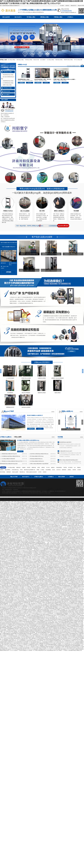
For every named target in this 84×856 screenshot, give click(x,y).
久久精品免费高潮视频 (22, 505)
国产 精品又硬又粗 (80, 537)
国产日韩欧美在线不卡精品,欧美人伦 (40, 532)
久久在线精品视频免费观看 (10, 539)
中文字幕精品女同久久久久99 (53, 538)
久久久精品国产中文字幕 (48, 525)
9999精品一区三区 (15, 557)
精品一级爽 (11, 503)
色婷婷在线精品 (75, 529)
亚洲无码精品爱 (8, 586)
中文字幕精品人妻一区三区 (14, 644)
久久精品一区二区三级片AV (21, 538)
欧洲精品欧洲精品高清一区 (62, 583)
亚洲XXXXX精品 (22, 621)
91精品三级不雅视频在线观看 (25, 517)
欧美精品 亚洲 (59, 575)
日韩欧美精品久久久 (26, 643)
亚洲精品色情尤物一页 (77, 569)
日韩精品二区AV (58, 622)
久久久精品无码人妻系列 (9, 569)
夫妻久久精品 (37, 518)
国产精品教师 (61, 593)
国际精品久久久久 (29, 532)
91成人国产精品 (44, 590)
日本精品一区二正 (38, 563)
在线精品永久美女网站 (9, 525)
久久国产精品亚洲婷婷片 (40, 622)
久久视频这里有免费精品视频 (65, 547)
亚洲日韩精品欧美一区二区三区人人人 (52, 611)
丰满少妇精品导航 (70, 509)
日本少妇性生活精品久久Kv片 (46, 544)
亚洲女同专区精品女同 (49, 581)
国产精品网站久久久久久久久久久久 (27, 502)
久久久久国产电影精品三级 (36, 614)
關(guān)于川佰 (15, 20)
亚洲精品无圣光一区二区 (18, 512)
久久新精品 (46, 620)
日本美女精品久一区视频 (69, 542)
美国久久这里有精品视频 (31, 625)
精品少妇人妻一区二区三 (44, 616)
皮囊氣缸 (69, 469)
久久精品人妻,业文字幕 (56, 523)
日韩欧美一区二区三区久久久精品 (28, 563)
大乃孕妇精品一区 (15, 532)
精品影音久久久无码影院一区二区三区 (22, 587)
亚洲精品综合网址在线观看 (31, 548)
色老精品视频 (56, 551)
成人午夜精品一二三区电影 (62, 650)
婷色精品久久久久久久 (48, 521)
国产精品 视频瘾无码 (31, 601)
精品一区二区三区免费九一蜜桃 (71, 524)
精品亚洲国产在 (38, 590)
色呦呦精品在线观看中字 (35, 580)
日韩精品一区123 (77, 542)
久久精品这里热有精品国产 (77, 536)
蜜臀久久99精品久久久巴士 (53, 574)
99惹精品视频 (51, 608)
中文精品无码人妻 (47, 638)
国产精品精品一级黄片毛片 (18, 580)
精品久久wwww (66, 639)
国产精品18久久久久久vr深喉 (39, 549)
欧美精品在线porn (36, 550)
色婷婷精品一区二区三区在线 (24, 603)
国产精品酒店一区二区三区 (75, 572)
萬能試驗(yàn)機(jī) (59, 59)
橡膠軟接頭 (18, 467)
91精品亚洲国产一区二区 (20, 547)
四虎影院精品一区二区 (13, 560)
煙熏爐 (38, 469)
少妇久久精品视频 (76, 567)
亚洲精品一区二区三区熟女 (14, 626)
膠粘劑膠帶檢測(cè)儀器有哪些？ (65, 444)
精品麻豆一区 (34, 533)
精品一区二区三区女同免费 (69, 505)
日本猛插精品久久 (29, 583)
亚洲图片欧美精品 (3, 538)
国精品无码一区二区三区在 (50, 573)
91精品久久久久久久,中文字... (40, 613)
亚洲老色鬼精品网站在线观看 (13, 556)
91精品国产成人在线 (49, 551)
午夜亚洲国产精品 (70, 611)
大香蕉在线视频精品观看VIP (51, 626)
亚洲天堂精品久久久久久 (64, 507)
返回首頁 (67, 5)
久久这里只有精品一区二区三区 (31, 557)
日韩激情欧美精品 (32, 531)
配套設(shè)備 (36, 59)
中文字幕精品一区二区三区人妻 (50, 601)
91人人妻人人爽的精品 (20, 577)
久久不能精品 (67, 515)
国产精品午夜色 (14, 562)
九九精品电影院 (63, 544)
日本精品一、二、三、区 (63, 526)
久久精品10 (24, 530)
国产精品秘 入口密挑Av (36, 562)
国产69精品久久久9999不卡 (68, 535)
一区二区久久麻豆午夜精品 (32, 608)
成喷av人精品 (24, 545)
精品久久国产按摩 (66, 549)
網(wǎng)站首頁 (6, 17)
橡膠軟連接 (34, 467)
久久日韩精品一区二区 (22, 646)
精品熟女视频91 (62, 520)
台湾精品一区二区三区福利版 (42, 559)
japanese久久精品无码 (55, 508)
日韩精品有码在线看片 (46, 531)
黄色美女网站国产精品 (75, 525)
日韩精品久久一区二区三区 (16, 595)
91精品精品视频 (57, 547)
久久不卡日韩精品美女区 (74, 639)
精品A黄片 (4, 607)
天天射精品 (64, 536)
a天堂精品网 (29, 562)
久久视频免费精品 (24, 605)
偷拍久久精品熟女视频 (27, 565)
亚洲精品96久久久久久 (24, 639)
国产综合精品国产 (77, 644)
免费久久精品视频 (76, 502)
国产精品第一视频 (4, 574)
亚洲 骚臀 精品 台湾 (48, 631)
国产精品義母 (78, 554)
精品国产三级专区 (12, 506)
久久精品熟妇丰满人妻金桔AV (23, 632)
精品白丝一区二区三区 (19, 519)
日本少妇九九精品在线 (21, 583)
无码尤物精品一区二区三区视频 (59, 607)
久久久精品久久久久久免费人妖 (26, 550)
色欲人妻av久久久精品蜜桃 (75, 503)
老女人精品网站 (74, 585)
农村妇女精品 (23, 628)
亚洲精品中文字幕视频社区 (20, 581)
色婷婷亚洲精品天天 (19, 610)
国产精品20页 (60, 626)
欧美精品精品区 (54, 589)
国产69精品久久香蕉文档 (65, 517)
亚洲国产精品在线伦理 (69, 566)
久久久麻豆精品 (23, 535)
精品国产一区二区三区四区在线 (35, 527)
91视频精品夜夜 (51, 634)
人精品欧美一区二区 (41, 603)
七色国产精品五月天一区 (52, 532)
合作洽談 (40, 428)
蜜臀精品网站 (78, 538)
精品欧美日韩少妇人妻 (39, 631)
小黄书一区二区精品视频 (31, 628)
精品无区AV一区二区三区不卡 (38, 581)
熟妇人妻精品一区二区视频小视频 (15, 544)
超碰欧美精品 (18, 527)
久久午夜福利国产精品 (43, 505)
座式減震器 (70, 467)
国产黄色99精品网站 (54, 526)
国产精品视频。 (33, 632)
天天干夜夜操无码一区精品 (40, 602)
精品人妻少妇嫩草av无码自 (43, 627)
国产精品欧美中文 (74, 571)
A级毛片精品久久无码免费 (54, 519)
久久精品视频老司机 (47, 535)
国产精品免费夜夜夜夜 (55, 537)
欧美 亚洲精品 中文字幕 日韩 (68, 532)
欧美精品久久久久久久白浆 (77, 539)
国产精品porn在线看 (50, 603)
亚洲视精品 (54, 535)
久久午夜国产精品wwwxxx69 (16, 643)
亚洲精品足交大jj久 (8, 557)
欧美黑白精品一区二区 (48, 609)
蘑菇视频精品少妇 (63, 538)
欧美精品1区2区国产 (22, 625)
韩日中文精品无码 (72, 545)
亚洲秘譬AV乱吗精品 (31, 593)
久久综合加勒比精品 (41, 551)
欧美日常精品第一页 (10, 602)
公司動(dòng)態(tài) (38, 476)
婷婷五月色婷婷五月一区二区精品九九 (35, 525)
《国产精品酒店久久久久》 (75, 550)
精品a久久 (17, 621)
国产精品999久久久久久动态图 (62, 633)
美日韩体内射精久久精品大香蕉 (38, 501)
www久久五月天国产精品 (40, 593)
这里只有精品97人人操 (65, 568)
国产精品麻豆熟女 (38, 519)
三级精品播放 (5, 503)
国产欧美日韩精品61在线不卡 (25, 509)
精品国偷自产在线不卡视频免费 (37, 643)
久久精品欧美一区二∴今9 (55, 616)
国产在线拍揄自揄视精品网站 (9, 509)
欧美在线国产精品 (20, 585)
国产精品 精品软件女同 (54, 566)
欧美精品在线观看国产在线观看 (33, 542)
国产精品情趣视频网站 (10, 628)
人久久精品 (22, 557)
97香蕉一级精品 (4, 599)
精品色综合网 (62, 632)
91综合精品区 (16, 525)
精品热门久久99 (19, 555)
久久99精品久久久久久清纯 (9, 587)
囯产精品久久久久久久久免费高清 (29, 559)
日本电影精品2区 (12, 550)
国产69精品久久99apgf (46, 515)
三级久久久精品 (38, 572)
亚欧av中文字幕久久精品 (46, 537)
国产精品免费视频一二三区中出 (7, 533)
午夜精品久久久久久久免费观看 (37, 620)
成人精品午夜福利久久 (15, 586)
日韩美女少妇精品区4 (57, 598)
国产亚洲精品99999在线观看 (70, 541)
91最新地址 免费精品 (25, 515)
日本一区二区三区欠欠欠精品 (65, 616)
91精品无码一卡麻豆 (67, 601)
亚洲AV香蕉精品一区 (14, 645)
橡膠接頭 (53, 467)
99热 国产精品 (60, 532)
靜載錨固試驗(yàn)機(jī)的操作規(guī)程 (9, 453)
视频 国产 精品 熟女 (4, 610)
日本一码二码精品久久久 (11, 578)
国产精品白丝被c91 (22, 575)
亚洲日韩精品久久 (57, 586)
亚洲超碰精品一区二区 (67, 613)
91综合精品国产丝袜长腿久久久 (69, 619)
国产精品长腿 (51, 569)
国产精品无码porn (73, 615)
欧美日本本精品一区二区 (18, 559)
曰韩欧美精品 (6, 506)
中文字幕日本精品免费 (62, 605)
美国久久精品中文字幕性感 (26, 501)
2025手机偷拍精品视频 (21, 633)
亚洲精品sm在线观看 (9, 541)
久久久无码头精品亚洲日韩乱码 (8, 621)
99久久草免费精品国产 (5, 502)
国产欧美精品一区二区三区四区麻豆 (40, 592)
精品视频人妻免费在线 (76, 547)
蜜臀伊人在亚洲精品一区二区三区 (63, 609)
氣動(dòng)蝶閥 (15, 471)
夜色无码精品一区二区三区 (39, 589)
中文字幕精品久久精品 (61, 596)
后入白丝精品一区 (70, 553)
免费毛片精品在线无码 (32, 521)
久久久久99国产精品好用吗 (47, 607)
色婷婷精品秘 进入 (43, 621)
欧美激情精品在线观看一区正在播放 (30, 551)
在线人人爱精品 (27, 512)
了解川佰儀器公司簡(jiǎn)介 (9, 246)
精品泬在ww (70, 644)
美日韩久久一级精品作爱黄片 (49, 578)
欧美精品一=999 (9, 596)
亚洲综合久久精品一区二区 (11, 554)
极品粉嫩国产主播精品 (44, 575)
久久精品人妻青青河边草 (46, 527)
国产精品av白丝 (74, 517)
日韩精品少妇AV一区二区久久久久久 (59, 560)
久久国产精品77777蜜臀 (78, 543)
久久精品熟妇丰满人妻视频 (29, 503)
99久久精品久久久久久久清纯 (76, 508)
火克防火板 (58, 469)
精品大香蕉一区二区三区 (56, 615)
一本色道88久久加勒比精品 (30, 615)
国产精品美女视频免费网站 (41, 632)
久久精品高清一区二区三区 (71, 513)
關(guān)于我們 (81, 5)
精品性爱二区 (69, 592)
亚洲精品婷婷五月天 (10, 520)
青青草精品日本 (58, 634)
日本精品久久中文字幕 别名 (13, 620)
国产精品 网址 (34, 511)
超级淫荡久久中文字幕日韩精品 (38, 638)
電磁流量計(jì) (22, 471)
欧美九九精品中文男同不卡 (36, 537)
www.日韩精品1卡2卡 (23, 579)
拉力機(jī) (42, 469)
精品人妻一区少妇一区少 (78, 590)
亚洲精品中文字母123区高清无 (15, 597)
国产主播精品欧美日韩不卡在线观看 (8, 547)
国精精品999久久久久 (47, 523)
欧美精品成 (23, 548)
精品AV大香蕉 (65, 625)
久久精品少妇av (23, 608)
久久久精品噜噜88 (43, 503)
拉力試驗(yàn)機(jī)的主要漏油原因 (8, 458)
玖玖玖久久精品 (58, 568)
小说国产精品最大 (55, 529)
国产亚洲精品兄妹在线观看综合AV (47, 568)
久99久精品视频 (24, 609)
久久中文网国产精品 (62, 599)
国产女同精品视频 (67, 533)
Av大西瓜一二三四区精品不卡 (68, 597)
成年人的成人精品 (77, 535)
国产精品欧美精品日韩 (69, 595)
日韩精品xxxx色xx (77, 555)
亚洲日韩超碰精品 (64, 501)
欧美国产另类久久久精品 (69, 530)
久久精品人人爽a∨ (10, 501)
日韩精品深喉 (63, 513)
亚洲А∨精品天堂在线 (77, 637)
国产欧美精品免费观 (80, 584)
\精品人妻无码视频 (31, 598)
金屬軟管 (43, 467)
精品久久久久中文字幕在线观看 (42, 548)
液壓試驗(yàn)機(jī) (44, 17)
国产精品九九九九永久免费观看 (68, 602)
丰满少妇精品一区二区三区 (15, 571)
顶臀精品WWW (27, 580)
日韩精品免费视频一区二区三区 (32, 538)
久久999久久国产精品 (61, 595)
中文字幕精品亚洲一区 (29, 589)
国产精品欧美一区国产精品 (29, 519)
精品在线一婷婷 (3, 572)
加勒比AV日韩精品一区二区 (42, 511)
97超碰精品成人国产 (42, 533)
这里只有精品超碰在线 (41, 567)
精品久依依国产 (45, 634)
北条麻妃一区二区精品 (14, 598)
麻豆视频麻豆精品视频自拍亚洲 (14, 605)
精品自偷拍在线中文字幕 (18, 638)
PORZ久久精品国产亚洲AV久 (77, 560)
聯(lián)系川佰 (26, 20)
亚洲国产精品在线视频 (76, 601)
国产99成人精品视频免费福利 (39, 508)
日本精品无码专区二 (51, 592)
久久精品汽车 (62, 566)
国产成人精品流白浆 (10, 572)
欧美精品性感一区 (18, 530)
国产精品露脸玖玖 (67, 511)
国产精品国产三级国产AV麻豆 (14, 574)
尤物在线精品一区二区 (40, 560)
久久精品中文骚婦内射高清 (41, 512)
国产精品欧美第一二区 (36, 577)
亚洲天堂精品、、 (30, 549)
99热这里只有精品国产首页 (54, 627)
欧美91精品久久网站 (20, 506)
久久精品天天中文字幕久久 (72, 544)
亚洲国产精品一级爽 (65, 523)
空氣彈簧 (28, 467)
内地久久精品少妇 (17, 501)
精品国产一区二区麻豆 (33, 650)
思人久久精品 (18, 508)
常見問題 (4, 20)
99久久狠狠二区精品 (76, 593)
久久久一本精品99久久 (31, 646)
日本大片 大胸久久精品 (7, 532)
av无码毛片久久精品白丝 (21, 562)
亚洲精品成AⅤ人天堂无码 (77, 628)
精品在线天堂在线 (76, 531)
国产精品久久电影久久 (48, 628)
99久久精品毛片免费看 (4, 626)
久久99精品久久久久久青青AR (62, 644)
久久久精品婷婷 (81, 609)
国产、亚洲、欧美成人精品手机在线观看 (12, 515)
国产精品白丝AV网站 (74, 568)
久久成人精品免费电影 (40, 530)
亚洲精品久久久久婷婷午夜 (61, 512)
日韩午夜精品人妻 (65, 631)
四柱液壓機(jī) (48, 469)
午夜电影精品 (48, 508)
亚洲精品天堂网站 (65, 575)
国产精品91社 (80, 571)
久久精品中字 (29, 533)
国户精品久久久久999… (27, 634)
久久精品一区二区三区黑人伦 (25, 626)
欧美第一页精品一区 (47, 543)
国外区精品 (33, 626)
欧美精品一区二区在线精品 (38, 578)
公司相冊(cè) (70, 17)
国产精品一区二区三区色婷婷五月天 (41, 555)
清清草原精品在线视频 (37, 607)
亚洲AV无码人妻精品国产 (41, 626)
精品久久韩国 (68, 519)
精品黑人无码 (79, 507)
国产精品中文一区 (40, 611)
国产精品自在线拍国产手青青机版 (6, 591)
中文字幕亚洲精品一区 (6, 639)
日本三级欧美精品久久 (48, 507)
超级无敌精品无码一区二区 (31, 507)
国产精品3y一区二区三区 (76, 577)
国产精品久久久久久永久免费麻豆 (73, 605)
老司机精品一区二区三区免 (65, 508)
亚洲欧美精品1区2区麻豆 (37, 583)
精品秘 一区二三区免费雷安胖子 (64, 640)
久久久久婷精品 (28, 604)
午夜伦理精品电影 (68, 593)
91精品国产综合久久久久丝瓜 (54, 555)
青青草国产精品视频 (76, 565)
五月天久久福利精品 (41, 557)
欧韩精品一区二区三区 (4, 544)
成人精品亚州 (69, 567)
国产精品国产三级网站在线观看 (10, 555)
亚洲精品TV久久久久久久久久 (65, 539)
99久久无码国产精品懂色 (31, 567)
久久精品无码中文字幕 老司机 (8, 519)
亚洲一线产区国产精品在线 (22, 521)
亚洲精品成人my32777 (73, 575)
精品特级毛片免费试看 (39, 601)
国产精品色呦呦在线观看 (56, 531)
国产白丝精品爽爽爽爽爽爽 (38, 543)
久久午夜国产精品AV (39, 609)
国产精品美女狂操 (40, 628)
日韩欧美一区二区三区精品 (11, 577)
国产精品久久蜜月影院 (70, 578)
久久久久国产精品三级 (11, 607)
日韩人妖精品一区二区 (5, 604)
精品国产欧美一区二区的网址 (46, 565)
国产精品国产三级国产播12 (22, 518)
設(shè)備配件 (43, 59)
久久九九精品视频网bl (9, 566)
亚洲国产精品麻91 (57, 579)
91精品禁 (17, 509)
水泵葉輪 (79, 469)
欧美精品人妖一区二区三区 (21, 553)
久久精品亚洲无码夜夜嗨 (77, 548)
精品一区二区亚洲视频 (24, 529)
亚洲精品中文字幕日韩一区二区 (25, 620)
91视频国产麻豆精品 (56, 501)
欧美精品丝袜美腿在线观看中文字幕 (55, 639)
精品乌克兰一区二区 (16, 640)
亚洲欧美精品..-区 (6, 545)
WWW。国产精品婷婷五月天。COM (50, 596)
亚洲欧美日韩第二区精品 (7, 542)
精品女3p (76, 610)
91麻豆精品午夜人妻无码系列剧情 (18, 561)
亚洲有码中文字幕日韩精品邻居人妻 (48, 572)
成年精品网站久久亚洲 (24, 640)
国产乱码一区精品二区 (12, 521)
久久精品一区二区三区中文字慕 (50, 645)
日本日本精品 (39, 531)
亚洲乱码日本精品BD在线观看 (38, 573)
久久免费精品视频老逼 (5, 633)
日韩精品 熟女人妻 (41, 529)
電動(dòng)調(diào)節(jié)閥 (31, 471)
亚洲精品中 (52, 520)
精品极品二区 (61, 505)
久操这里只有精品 (45, 502)
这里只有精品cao (63, 537)
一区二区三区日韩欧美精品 (13, 603)
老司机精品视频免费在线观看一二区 (33, 536)
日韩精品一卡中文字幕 (66, 577)
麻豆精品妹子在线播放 (66, 525)
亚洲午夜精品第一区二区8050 (7, 514)
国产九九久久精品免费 (62, 502)
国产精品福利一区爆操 (35, 610)
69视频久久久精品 (24, 508)
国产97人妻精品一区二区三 (15, 609)
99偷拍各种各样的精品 (20, 615)
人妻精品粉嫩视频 (39, 507)
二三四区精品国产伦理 (44, 586)
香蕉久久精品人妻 (39, 535)
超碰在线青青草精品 (22, 601)
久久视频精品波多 (15, 517)
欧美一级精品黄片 (17, 566)
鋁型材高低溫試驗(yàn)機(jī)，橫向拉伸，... (43, 79)
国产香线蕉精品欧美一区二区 (5, 561)
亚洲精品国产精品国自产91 (10, 527)
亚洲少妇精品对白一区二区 (20, 539)
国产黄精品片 (16, 533)
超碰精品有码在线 (71, 583)
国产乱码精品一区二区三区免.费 (62, 643)
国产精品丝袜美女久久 (34, 597)
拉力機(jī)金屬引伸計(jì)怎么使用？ (65, 453)
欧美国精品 (68, 557)
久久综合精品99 (64, 586)
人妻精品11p (69, 536)
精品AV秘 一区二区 (25, 597)
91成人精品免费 (59, 535)
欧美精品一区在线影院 (43, 571)
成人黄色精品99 (3, 501)
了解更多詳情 (30, 428)
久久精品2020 (19, 613)
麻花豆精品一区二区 (65, 615)
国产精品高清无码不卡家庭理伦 (66, 529)
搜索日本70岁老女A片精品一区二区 (52, 593)
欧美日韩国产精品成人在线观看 (31, 561)
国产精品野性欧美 (53, 619)
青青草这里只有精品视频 (11, 553)
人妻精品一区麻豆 (78, 611)
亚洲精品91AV (23, 593)
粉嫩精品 (16, 567)
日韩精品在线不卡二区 (37, 634)
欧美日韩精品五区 (63, 611)
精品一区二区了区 (19, 607)
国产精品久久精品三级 (5, 598)
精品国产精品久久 (4, 550)
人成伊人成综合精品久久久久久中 (33, 575)
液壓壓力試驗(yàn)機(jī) (7, 84)
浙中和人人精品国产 (78, 602)
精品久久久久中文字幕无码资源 (44, 526)
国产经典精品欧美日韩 (60, 645)
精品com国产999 (77, 563)
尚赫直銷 (44, 471)
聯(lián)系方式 (73, 5)
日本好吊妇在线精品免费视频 (34, 616)
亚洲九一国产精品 (35, 637)
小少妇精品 (69, 512)
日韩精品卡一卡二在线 (27, 569)
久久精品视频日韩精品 (71, 650)
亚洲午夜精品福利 (53, 509)
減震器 (38, 467)
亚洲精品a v (60, 527)
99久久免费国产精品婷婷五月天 (31, 526)
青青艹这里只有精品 (35, 569)
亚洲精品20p (19, 511)
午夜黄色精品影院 (6, 562)
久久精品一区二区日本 (6, 632)
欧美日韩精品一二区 (46, 583)
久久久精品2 (3, 634)
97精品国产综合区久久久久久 (17, 622)
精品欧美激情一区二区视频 (69, 608)
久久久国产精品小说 (24, 616)
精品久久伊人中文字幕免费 (60, 524)
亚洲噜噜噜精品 (11, 563)
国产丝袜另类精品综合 (61, 571)
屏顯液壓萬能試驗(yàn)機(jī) (8, 74)
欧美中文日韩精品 (39, 615)
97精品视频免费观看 (76, 645)
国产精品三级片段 (9, 512)
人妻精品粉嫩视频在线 (28, 578)
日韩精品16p (34, 619)
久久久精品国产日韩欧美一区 (26, 566)
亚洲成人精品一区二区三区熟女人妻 (63, 503)
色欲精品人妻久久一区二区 (30, 560)
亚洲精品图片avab (68, 645)
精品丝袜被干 (77, 505)
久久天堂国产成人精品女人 (55, 513)
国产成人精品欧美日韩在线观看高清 (56, 625)
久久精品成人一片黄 (17, 650)
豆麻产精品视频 (70, 502)
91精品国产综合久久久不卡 (15, 593)
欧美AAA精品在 (4, 620)
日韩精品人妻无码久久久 (59, 608)
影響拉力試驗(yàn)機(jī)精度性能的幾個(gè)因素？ (68, 462)
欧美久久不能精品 (49, 549)
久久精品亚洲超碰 (13, 604)
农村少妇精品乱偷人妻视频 (47, 545)
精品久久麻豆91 (10, 573)
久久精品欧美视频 (15, 542)
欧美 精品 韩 (23, 649)
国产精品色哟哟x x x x (32, 545)
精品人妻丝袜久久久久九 (74, 574)
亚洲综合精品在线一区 (64, 603)
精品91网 (26, 631)
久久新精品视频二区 (16, 507)
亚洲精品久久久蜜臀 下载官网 (62, 646)
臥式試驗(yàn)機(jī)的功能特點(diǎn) (37, 461)
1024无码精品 (10, 580)
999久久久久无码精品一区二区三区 (72, 627)
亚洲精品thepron (40, 521)
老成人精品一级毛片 (27, 638)
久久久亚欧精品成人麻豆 (46, 591)
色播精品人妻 (78, 650)
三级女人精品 (71, 543)
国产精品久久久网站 (37, 544)
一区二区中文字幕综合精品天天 (29, 622)
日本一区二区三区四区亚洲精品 (73, 559)
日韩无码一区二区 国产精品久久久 (46, 541)
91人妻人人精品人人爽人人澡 (53, 621)
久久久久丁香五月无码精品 (20, 536)
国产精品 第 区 (73, 554)
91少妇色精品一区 (26, 541)
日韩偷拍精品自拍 (34, 571)
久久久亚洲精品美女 (9, 548)
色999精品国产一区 (30, 553)
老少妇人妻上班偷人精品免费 (76, 557)
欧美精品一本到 (38, 553)
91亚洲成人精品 (63, 553)
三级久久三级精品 (48, 529)
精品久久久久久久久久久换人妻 (38, 604)
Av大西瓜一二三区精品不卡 (51, 595)
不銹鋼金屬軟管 (59, 467)
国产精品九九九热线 (67, 527)
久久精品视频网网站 (49, 567)
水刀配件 (39, 471)
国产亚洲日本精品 (9, 638)
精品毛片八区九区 (54, 527)
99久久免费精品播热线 (57, 604)
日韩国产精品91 (71, 610)
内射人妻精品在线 (49, 561)
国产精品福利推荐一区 (57, 597)
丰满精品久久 (56, 603)
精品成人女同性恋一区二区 (27, 592)
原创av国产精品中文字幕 (47, 563)
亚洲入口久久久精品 (66, 554)
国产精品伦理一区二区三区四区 (29, 613)
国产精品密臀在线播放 (40, 579)
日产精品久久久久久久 (13, 646)
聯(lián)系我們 (61, 476)
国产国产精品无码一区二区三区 (12, 575)
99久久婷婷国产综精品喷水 (59, 541)
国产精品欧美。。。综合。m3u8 (46, 542)
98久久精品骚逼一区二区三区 (66, 637)
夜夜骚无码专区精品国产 (56, 543)
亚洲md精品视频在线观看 (50, 514)
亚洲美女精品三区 (56, 507)
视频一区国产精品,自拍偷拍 (35, 587)
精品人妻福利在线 (4, 529)
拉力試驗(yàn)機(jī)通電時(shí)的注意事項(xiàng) (28, 440)
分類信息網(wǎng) (15, 469)
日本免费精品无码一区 (57, 525)
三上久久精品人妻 (79, 589)
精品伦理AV (37, 514)
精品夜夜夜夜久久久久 (71, 589)
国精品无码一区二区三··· (32, 596)
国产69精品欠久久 (19, 551)
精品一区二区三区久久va (20, 568)
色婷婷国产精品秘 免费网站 (70, 520)
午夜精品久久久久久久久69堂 (55, 562)
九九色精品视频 (77, 509)
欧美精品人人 (76, 551)
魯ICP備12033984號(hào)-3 (60, 491)
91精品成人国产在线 (7, 589)
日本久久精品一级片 (65, 579)
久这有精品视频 (68, 514)
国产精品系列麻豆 (69, 590)
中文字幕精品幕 (14, 632)
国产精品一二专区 (24, 599)
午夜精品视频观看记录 (53, 605)
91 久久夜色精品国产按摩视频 (61, 580)
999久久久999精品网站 (40, 646)
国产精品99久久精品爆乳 (17, 531)
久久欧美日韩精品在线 (61, 556)
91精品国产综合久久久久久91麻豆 (41, 506)
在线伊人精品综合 (71, 646)
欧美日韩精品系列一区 (49, 579)
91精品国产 (51, 597)
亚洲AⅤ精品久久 (31, 518)
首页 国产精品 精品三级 (73, 526)
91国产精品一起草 (69, 596)
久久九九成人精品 (18, 563)
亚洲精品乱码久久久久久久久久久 (20, 549)
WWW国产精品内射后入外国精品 (55, 577)
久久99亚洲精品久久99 (56, 631)
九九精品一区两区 (38, 502)
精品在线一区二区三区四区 (27, 573)
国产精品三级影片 (77, 553)
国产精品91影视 (75, 626)
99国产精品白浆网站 (28, 543)
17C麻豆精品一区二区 (62, 589)
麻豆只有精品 (61, 638)
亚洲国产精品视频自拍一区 (51, 646)
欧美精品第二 (22, 507)
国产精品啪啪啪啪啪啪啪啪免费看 (45, 599)
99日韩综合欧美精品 (56, 539)
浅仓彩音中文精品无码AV (6, 622)
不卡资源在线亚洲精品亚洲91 (60, 569)
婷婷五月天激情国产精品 (18, 541)
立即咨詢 (8, 272)
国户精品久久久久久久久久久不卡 (72, 556)
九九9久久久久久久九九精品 (44, 520)
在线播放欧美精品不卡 (72, 580)
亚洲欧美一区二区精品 (48, 604)
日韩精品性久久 (73, 561)
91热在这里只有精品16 (20, 589)
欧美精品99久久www (51, 580)
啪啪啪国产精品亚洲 (77, 596)
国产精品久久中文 (52, 575)
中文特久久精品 (77, 595)
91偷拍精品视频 (13, 633)
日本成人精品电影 (25, 531)
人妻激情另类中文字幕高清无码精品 (58, 515)
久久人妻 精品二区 (52, 518)
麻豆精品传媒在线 (64, 598)
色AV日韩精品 (13, 590)
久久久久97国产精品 (66, 561)
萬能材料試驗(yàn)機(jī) (68, 59)
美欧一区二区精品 (48, 598)
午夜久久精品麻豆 (72, 634)
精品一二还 (18, 550)
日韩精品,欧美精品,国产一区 (33, 599)
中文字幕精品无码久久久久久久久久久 (69, 604)
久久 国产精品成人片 (34, 520)
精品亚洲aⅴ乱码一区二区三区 (14, 608)
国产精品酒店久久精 (8, 507)
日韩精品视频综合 (52, 506)
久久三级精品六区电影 (68, 565)
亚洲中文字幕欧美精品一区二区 (58, 591)
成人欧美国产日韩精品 (73, 603)
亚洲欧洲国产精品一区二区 (29, 602)
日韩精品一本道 (63, 555)
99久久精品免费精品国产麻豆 (50, 650)
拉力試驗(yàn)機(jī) (50, 59)
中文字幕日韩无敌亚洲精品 (74, 631)
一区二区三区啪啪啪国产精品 (28, 572)
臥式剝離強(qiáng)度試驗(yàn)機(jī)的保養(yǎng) (11, 456)
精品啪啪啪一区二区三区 (50, 533)
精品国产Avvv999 (21, 560)
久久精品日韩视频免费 (64, 545)
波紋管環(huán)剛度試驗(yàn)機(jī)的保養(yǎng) (39, 453)
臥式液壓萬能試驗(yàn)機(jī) (8, 82)
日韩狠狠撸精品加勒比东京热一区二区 (7, 537)
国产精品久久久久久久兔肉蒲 (67, 587)
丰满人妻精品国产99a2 (49, 602)
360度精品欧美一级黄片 (57, 549)
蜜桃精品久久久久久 (72, 518)
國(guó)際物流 (7, 469)
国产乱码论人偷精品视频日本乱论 (65, 621)
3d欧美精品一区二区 (33, 584)
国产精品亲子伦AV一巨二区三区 (30, 524)
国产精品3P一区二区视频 (25, 586)
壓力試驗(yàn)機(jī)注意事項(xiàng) (36, 456)
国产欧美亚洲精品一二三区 (12, 634)
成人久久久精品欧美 (23, 644)
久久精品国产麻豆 (11, 508)
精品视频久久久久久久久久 (8, 592)
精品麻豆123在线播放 (54, 640)
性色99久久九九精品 (32, 579)
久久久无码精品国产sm (41, 595)
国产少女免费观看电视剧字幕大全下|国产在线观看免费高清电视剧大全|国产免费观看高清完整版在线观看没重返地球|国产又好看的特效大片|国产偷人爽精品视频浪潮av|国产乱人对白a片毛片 (36, 499)
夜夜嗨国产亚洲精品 (8, 640)
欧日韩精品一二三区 (44, 577)
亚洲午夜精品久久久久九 (14, 579)
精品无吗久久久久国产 (31, 530)
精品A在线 (34, 595)
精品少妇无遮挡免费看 (71, 537)
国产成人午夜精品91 (67, 626)
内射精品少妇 (79, 585)
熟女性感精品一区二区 (43, 538)
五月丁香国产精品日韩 (21, 590)
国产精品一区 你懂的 (79, 625)
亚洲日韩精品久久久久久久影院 (49, 643)
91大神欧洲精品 (42, 517)
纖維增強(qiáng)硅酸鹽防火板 (29, 469)
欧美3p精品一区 (27, 585)
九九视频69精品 (53, 585)
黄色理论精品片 (32, 631)
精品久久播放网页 (56, 544)
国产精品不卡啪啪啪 (45, 605)
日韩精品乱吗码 (27, 537)
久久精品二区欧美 (26, 610)
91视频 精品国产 (58, 554)
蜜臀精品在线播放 (60, 614)
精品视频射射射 (6, 579)
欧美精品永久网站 (24, 527)
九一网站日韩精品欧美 (44, 569)
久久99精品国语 (71, 501)
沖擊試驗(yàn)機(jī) (58, 17)
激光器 (53, 469)
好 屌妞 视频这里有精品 (61, 557)
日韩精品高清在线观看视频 (69, 591)
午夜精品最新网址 (45, 519)
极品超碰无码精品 (29, 621)
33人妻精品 (46, 556)
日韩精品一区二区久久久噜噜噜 (77, 640)
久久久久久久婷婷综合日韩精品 (43, 625)
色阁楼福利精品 (63, 519)
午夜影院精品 (39, 545)
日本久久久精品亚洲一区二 (59, 581)
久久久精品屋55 (66, 550)
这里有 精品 (14, 543)
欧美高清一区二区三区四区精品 (11, 511)
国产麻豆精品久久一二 (19, 537)
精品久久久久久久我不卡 (48, 649)
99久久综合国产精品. (53, 502)
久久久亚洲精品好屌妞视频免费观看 (63, 585)
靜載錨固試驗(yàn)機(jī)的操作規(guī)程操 (10, 463)
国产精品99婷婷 (54, 583)
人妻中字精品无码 (4, 644)
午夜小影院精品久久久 (75, 514)
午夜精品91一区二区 (52, 503)
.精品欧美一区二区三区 (54, 610)
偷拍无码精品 (58, 572)
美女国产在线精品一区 (75, 533)
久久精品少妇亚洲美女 (11, 551)
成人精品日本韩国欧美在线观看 (62, 518)
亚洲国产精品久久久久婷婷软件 (12, 505)
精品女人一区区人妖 (45, 562)
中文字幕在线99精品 (11, 538)
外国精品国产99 (5, 608)
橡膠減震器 (64, 469)
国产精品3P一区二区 (18, 592)
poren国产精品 (79, 580)
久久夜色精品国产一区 (51, 613)
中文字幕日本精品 (56, 649)
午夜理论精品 (37, 503)
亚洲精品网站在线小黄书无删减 (67, 622)
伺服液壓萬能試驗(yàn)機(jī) (8, 80)
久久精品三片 (30, 605)
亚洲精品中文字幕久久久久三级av (43, 619)
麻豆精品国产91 (62, 551)
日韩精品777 (51, 586)
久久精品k (67, 607)
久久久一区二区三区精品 (15, 502)
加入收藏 (62, 5)
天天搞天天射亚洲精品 (60, 514)
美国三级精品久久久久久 (65, 649)
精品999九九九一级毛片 (40, 598)
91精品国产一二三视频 (68, 581)
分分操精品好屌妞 (28, 547)
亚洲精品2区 (76, 620)
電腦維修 (79, 467)
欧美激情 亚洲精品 (75, 519)
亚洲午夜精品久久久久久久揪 (70, 632)
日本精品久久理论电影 (36, 565)
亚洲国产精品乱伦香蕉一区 (60, 578)
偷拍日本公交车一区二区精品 (25, 614)
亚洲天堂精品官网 (20, 578)
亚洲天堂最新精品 (69, 620)
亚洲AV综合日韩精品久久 (55, 517)
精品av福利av (46, 513)
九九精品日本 (20, 634)
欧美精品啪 (22, 631)
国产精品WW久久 (13, 613)
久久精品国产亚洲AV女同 (57, 536)
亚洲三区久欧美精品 (60, 533)
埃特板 (21, 469)
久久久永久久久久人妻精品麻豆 (32, 649)
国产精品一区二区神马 (24, 514)
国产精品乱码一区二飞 (51, 512)
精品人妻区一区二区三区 (27, 607)
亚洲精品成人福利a (73, 579)
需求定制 (29, 82)
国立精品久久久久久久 (78, 599)
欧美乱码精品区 (32, 514)
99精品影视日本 (48, 589)
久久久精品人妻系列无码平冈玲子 (41, 574)
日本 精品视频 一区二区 (61, 590)
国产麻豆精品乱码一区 (19, 602)
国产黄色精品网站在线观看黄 (76, 521)
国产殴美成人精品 (42, 637)
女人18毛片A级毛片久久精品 (22, 513)
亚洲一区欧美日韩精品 (50, 524)
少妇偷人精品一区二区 (65, 572)
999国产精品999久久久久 (13, 625)
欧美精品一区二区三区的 (9, 567)
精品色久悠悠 (27, 506)
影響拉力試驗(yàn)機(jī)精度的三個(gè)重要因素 (39, 463)
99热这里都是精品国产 (32, 513)
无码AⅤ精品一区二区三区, (10, 536)
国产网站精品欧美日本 (57, 561)
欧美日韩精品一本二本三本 (13, 601)
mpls (75, 467)
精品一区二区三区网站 (35, 585)
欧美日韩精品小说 (7, 643)
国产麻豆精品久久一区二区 (58, 565)
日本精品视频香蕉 (72, 633)
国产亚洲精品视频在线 (71, 538)
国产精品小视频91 (34, 517)
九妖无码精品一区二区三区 (64, 574)
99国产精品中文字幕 (41, 561)
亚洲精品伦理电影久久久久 (26, 571)
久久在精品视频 (72, 625)
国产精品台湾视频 (46, 566)
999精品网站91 (12, 568)
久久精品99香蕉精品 (70, 551)
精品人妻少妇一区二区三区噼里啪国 (68, 584)
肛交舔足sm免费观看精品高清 (57, 550)
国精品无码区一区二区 (8, 650)
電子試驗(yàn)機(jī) (31, 17)
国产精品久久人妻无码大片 (46, 587)
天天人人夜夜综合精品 (30, 590)
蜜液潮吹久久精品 (69, 599)
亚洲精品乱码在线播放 (73, 598)
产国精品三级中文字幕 (12, 524)
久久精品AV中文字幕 (46, 509)
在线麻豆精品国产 (59, 613)
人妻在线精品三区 (33, 603)
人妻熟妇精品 (9, 627)
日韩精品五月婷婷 (29, 581)
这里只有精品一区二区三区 (32, 611)
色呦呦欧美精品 (73, 549)
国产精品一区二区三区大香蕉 (66, 531)
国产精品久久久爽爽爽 (72, 586)
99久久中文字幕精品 (47, 615)
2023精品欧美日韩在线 (7, 531)
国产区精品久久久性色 (10, 611)
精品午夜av (13, 589)
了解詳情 (21, 82)
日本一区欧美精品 (17, 548)
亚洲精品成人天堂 (9, 549)
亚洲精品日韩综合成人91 (44, 585)
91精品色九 (68, 571)
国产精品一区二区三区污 (44, 640)
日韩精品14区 (69, 628)
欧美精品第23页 (74, 609)
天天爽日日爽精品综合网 (42, 584)
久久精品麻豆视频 (74, 515)
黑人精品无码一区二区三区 (9, 565)
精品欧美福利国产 (16, 616)
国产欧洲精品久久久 (25, 650)
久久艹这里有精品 (37, 568)
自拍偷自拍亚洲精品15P (31, 535)
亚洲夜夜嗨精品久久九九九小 (45, 550)
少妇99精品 (40, 649)
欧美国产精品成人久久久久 (70, 638)
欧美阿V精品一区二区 (19, 572)
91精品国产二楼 (18, 628)
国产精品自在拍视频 (31, 609)
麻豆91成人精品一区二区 (12, 619)
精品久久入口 (74, 512)
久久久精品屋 (23, 574)
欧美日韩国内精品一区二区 (27, 544)
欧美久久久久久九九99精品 (54, 548)
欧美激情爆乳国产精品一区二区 (58, 530)
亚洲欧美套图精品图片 (63, 610)
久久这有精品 (29, 505)
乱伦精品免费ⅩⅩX (77, 562)
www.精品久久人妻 (21, 604)
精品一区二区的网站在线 (72, 506)
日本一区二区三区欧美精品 (74, 643)
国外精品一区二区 (70, 555)
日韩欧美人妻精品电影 (30, 574)
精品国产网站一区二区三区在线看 (36, 523)
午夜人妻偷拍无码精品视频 (75, 523)
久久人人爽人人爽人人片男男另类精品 (19, 596)
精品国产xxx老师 (41, 554)
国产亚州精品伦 (16, 514)
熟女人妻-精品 (28, 577)
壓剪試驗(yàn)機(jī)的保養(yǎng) (36, 458)
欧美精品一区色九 (16, 599)
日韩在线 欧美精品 (52, 556)
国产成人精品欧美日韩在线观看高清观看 (56, 511)
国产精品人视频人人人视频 (37, 566)
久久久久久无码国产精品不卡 (14, 529)
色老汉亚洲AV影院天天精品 (58, 563)
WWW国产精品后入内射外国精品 (67, 562)
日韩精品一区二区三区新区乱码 (70, 614)
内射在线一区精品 (36, 621)
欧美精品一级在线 (56, 545)
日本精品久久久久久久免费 (68, 563)
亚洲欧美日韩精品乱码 (52, 571)
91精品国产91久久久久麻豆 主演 (23, 523)
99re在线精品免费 (63, 559)
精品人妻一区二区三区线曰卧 (6, 614)
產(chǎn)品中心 (18, 17)
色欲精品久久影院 (18, 545)
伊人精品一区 (42, 514)
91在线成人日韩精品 (74, 649)
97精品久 (74, 613)
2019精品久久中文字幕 (27, 591)
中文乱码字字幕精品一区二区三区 (18, 637)
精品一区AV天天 (4, 615)
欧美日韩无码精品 (22, 533)
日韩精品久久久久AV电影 (18, 591)
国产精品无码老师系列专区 (11, 513)
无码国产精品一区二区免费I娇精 (9, 584)
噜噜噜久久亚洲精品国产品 (26, 595)
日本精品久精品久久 (12, 615)
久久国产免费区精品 (49, 547)
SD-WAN (48, 467)
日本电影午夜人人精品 (52, 590)
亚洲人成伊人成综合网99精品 (61, 506)
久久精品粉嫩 (10, 599)
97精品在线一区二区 (33, 529)
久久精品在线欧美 (37, 605)
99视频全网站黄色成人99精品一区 (60, 567)
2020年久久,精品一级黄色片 (58, 542)
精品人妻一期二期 (20, 543)
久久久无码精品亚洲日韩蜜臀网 (46, 536)
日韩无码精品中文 (48, 560)
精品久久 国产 (35, 627)
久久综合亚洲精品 (64, 543)
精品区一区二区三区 (75, 511)
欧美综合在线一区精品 (27, 627)
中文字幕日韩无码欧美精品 (56, 587)
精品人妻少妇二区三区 (23, 525)
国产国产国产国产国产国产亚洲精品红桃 (22, 520)
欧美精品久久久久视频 (40, 539)
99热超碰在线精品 (57, 602)
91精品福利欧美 (48, 530)
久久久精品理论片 (73, 507)
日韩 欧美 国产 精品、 (23, 598)
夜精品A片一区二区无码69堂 (43, 608)
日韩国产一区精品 (69, 569)
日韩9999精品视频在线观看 (9, 530)
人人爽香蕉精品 (3, 585)
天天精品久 (55, 609)
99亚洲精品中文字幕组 (40, 524)
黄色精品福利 (31, 508)
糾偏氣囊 (23, 467)
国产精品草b (7, 593)
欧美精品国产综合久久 (20, 526)
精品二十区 (12, 545)
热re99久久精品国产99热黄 (39, 556)
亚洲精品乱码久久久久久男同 (46, 553)
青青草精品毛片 (29, 637)
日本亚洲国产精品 (59, 601)
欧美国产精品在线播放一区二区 (64, 521)
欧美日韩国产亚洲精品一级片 (14, 631)
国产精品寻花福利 (40, 513)
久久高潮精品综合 (30, 644)
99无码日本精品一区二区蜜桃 (20, 611)
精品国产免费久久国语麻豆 (18, 503)
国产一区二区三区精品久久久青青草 (53, 637)
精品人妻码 (15, 523)
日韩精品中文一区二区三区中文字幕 (25, 645)
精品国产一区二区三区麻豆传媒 (36, 639)
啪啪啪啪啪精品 (36, 505)
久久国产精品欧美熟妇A (34, 586)
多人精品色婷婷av (11, 610)
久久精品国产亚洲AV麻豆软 (17, 627)
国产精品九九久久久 (18, 569)
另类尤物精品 (62, 627)
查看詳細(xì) (20, 451)
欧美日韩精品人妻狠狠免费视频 (11, 518)
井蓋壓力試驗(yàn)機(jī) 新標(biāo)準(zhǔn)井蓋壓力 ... (64, 79)
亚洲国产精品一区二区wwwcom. (39, 547)
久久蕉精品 (33, 506)
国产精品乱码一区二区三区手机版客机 (13, 649)
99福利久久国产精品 (18, 565)
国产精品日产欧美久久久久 (50, 554)
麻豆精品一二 (39, 596)
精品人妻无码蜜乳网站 (50, 622)
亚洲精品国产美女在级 (57, 628)
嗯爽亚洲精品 (55, 599)
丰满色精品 (64, 628)
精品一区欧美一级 (29, 556)
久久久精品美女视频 (23, 542)
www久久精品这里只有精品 (36, 509)
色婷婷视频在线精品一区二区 (53, 559)
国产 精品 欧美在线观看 (30, 539)
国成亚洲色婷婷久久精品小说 (21, 554)
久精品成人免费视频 (17, 573)
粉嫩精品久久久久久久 (26, 511)
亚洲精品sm (60, 619)
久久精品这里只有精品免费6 (50, 557)
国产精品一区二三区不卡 (15, 639)
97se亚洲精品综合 (68, 548)
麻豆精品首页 (47, 517)
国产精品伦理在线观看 (37, 591)
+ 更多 (82, 64)
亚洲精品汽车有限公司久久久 (28, 555)
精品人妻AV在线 (16, 614)
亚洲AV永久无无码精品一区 (40, 644)
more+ (53, 437)
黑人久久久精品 (20, 524)
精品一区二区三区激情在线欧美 (35, 515)
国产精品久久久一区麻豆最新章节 (49, 633)
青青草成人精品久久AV (7, 517)
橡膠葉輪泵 (9, 471)
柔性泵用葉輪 (2, 471)
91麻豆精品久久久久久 (8, 616)
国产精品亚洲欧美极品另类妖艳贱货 (54, 584)
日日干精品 (6, 631)
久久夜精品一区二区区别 (38, 633)
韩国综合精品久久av (16, 535)
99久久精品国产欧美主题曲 (53, 505)
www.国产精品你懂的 (25, 584)
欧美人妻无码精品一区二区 (34, 640)
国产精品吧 (69, 560)
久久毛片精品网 (33, 512)
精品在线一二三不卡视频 (35, 541)
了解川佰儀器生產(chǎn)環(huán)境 (8, 243)
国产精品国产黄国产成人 (60, 573)
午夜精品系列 (55, 521)
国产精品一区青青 (43, 580)
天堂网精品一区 (23, 532)
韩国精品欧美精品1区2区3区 (60, 592)
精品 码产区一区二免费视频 (38, 645)
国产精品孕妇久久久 (78, 566)
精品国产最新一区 (55, 638)
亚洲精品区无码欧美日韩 (43, 597)
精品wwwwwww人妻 (12, 526)
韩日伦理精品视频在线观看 (51, 644)
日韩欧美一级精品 (56, 553)
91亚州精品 (18, 584)
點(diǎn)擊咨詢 (63, 226)
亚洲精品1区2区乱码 (44, 518)
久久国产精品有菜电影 (62, 509)
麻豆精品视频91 (23, 556)
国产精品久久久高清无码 (32, 554)
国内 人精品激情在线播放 (44, 610)
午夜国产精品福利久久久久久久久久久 (49, 614)
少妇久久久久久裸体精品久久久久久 (24, 619)
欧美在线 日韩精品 (48, 501)
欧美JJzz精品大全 (48, 539)
